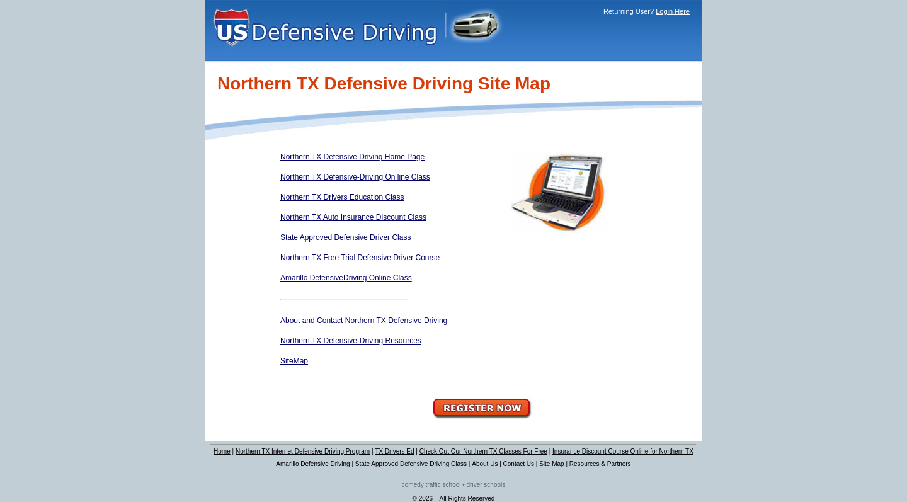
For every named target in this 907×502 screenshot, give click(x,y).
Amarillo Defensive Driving (313, 463)
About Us (485, 463)
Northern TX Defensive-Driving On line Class (355, 177)
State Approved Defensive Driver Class (345, 237)
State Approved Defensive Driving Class (411, 463)
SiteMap (294, 361)
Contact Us (518, 463)
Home (222, 451)
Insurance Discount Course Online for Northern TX (622, 451)
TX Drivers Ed (394, 451)
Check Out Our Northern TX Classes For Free (483, 451)
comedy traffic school (431, 484)
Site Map (551, 463)
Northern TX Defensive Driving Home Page (352, 156)
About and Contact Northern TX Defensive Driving (363, 320)
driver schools (486, 484)
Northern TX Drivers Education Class (342, 197)
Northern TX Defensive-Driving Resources (350, 340)
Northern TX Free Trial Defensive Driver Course (360, 257)
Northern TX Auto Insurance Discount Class (353, 217)
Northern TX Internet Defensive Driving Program (303, 451)
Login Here (673, 11)
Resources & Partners (600, 463)
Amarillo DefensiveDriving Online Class (346, 277)
